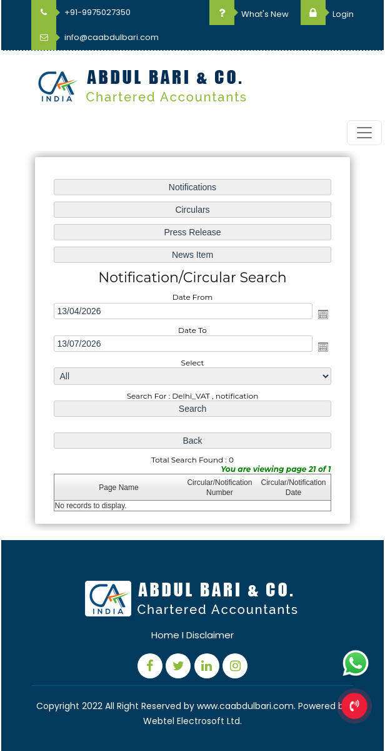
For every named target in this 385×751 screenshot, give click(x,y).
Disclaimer (210, 634)
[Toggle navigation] (364, 132)
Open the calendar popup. (323, 314)
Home (165, 634)
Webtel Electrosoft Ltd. (192, 721)
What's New (249, 14)
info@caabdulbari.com (95, 37)
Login (327, 14)
